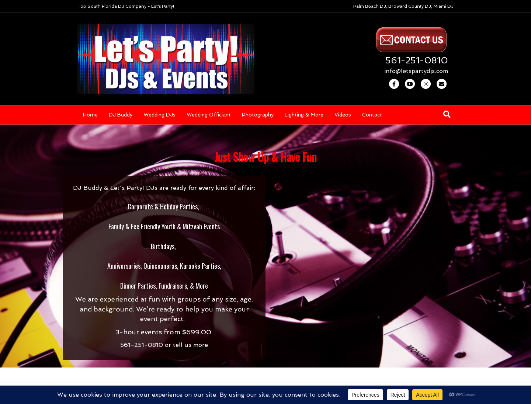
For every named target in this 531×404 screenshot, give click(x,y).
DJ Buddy (120, 115)
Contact (372, 115)
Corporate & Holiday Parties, (163, 206)
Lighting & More (304, 115)
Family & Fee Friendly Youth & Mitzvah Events (164, 226)
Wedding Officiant (209, 115)
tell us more (190, 344)
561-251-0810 (416, 60)
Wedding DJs (159, 115)
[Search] (447, 114)
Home (90, 115)
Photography (258, 115)
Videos (342, 115)
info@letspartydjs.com (416, 70)
